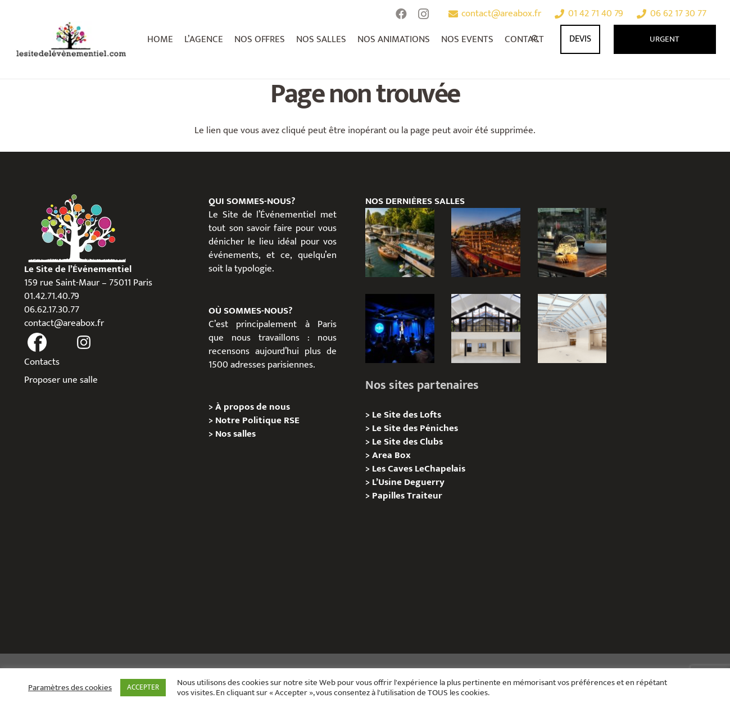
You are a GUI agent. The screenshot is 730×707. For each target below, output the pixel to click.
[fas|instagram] (83, 343)
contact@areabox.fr (64, 323)
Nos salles (235, 434)
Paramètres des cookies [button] (70, 688)
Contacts (42, 362)
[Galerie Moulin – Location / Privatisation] (485, 328)
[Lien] (72, 39)
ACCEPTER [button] (143, 687)
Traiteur (424, 496)
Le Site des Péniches (415, 428)
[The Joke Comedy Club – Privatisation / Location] (399, 328)
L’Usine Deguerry (408, 482)
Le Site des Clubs (407, 442)
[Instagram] (423, 14)
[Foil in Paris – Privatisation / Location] (399, 242)
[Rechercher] (536, 39)
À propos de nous (252, 407)
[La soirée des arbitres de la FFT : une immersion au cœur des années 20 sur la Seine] (572, 242)
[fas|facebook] (37, 343)
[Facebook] (401, 14)
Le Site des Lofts (406, 415)
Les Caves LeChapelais (418, 469)
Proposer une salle (61, 380)
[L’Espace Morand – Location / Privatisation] (572, 328)
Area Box (391, 455)
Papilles (389, 496)
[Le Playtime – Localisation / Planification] (485, 242)
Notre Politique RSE (257, 420)
